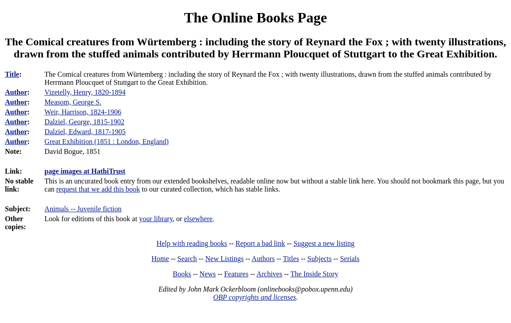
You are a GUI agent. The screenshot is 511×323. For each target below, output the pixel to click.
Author (16, 92)
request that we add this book (98, 189)
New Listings (224, 258)
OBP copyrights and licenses (254, 297)
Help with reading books (191, 243)
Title (12, 74)
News (207, 274)
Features (236, 274)
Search (187, 258)
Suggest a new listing (323, 243)
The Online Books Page (255, 17)
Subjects (319, 258)
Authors (263, 258)
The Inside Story (315, 274)
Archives (269, 274)
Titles (291, 258)
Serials (350, 258)
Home (160, 258)
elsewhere (198, 219)
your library (155, 219)
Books (182, 274)
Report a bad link (260, 243)
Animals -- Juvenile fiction (82, 209)
